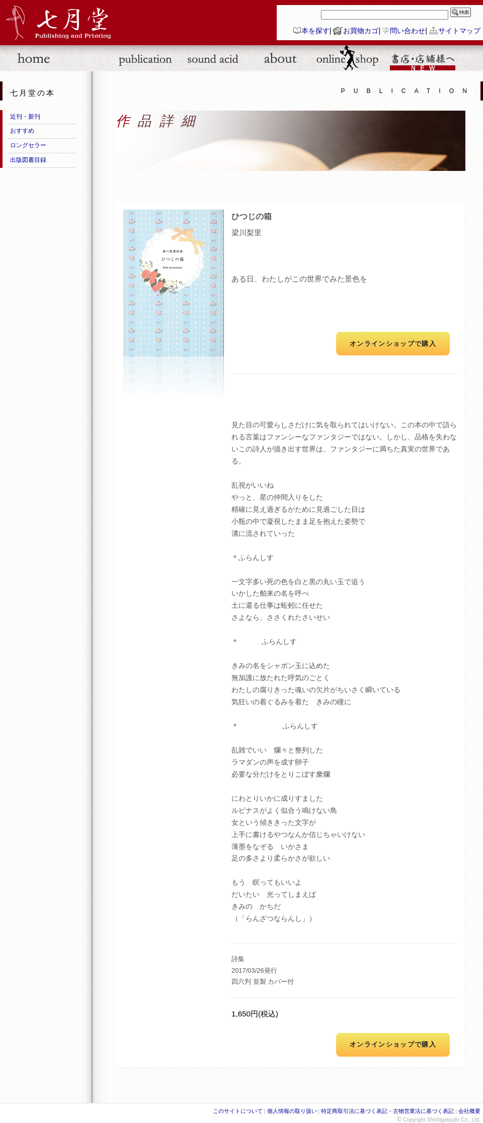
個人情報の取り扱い (292, 1111)
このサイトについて (238, 1111)
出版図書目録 (28, 159)
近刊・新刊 (25, 116)
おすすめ (22, 130)
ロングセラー (28, 145)
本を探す (315, 31)
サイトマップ (459, 31)
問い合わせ (407, 31)
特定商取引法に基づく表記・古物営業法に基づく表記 (387, 1111)
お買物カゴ (360, 31)
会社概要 (469, 1111)
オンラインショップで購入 (393, 343)
